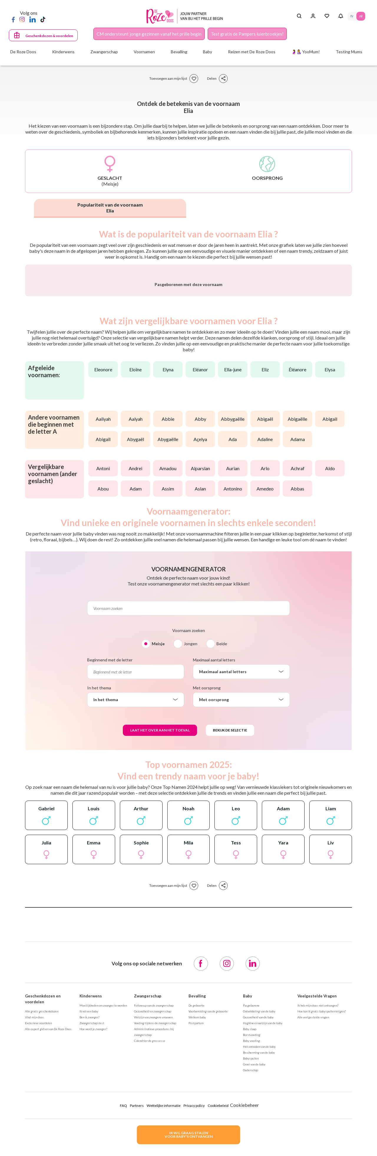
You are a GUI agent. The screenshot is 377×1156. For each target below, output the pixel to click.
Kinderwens (91, 1150)
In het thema (99, 842)
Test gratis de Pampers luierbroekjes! (247, 33)
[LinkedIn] (32, 19)
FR (351, 16)
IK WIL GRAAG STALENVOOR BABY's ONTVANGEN (189, 1135)
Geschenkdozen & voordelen (49, 36)
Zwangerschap (147, 1150)
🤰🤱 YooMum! (305, 51)
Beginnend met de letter (110, 814)
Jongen (190, 798)
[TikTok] (42, 19)
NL (360, 16)
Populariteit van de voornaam (110, 207)
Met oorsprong (207, 842)
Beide (221, 798)
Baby (247, 1150)
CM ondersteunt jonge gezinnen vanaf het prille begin (149, 33)
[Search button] (299, 16)
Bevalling (197, 1150)
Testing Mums (349, 51)
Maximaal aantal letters (214, 814)
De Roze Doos (23, 51)
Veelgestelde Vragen (317, 1150)
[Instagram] (22, 19)
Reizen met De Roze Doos (251, 51)
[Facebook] (13, 19)
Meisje (158, 798)
